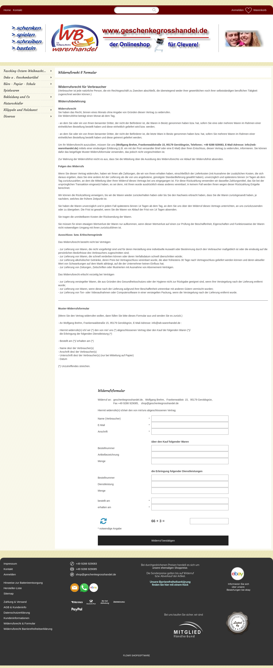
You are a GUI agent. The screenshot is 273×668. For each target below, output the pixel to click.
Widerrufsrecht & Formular (19, 623)
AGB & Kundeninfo (15, 607)
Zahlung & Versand (15, 601)
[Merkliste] (248, 10)
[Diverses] (27, 116)
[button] (103, 521)
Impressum (10, 563)
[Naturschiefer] (27, 103)
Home (7, 10)
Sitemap (9, 593)
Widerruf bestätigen (163, 540)
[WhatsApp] (84, 587)
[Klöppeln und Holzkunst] (27, 109)
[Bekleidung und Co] (27, 97)
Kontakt (17, 10)
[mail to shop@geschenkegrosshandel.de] (74, 587)
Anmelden (238, 10)
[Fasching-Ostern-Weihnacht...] (27, 71)
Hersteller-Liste (13, 588)
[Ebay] (93, 587)
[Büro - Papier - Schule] (27, 84)
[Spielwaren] (27, 90)
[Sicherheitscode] (209, 521)
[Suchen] (136, 10)
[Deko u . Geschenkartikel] (27, 77)
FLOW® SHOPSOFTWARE (136, 655)
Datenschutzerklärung (17, 612)
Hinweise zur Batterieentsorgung (23, 582)
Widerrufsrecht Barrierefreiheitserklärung (28, 628)
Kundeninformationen (16, 618)
